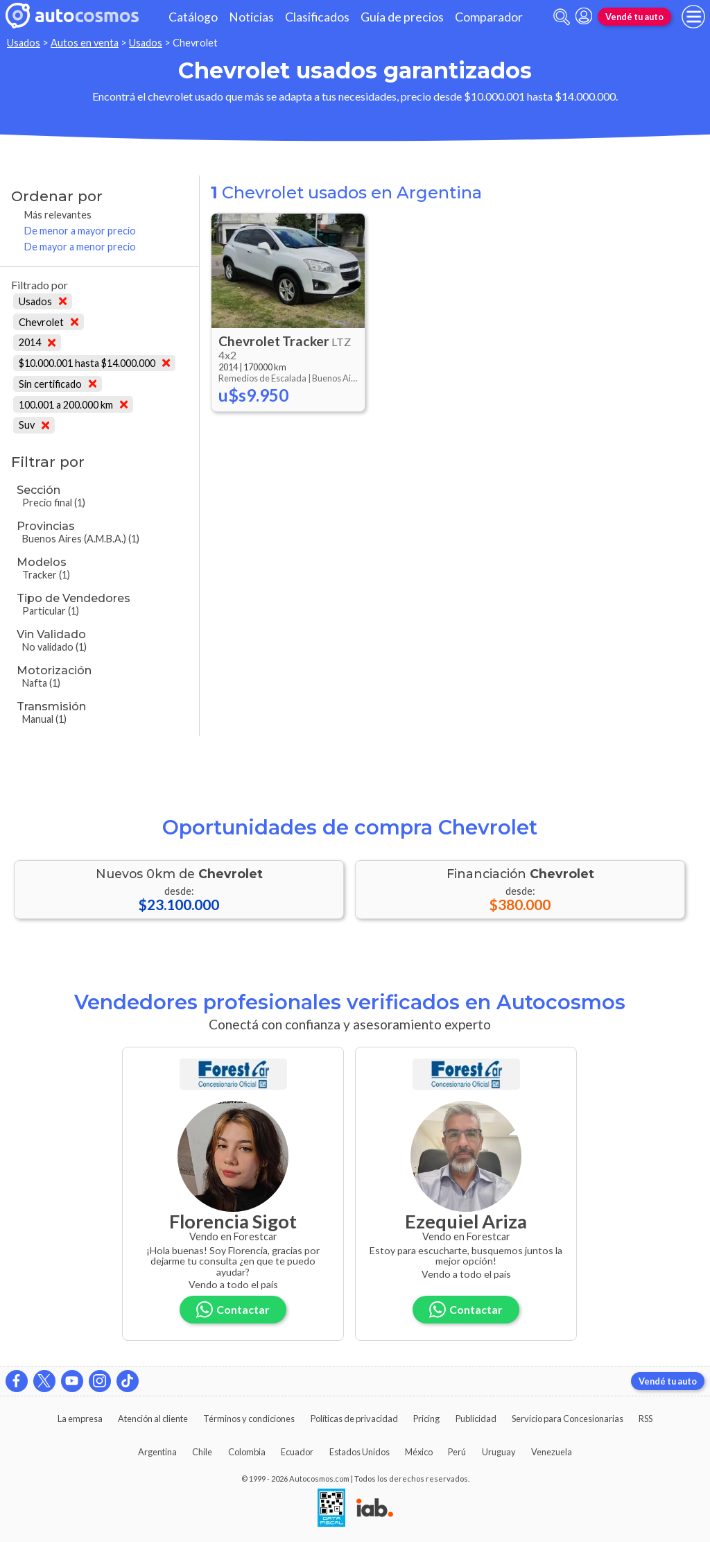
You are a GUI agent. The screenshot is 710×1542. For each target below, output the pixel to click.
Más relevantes (58, 215)
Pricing (426, 1418)
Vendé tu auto (634, 16)
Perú (457, 1451)
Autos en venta (85, 43)
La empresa (80, 1418)
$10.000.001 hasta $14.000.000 (94, 363)
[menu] (693, 16)
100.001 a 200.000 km (73, 405)
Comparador (489, 17)
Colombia (247, 1451)
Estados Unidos (359, 1451)
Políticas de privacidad (354, 1418)
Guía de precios (402, 17)
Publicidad (476, 1418)
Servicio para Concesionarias (567, 1418)
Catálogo (193, 17)
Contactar (233, 1309)
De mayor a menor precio (80, 246)
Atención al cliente (153, 1418)
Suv (34, 425)
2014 (37, 342)
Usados (23, 43)
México (419, 1451)
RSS (645, 1418)
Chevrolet (48, 322)
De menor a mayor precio (80, 231)
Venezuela (551, 1451)
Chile (202, 1451)
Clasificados (317, 17)
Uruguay (499, 1451)
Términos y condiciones (249, 1418)
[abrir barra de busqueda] (561, 17)
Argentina (157, 1451)
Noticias (251, 17)
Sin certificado (57, 384)
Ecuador (297, 1451)
